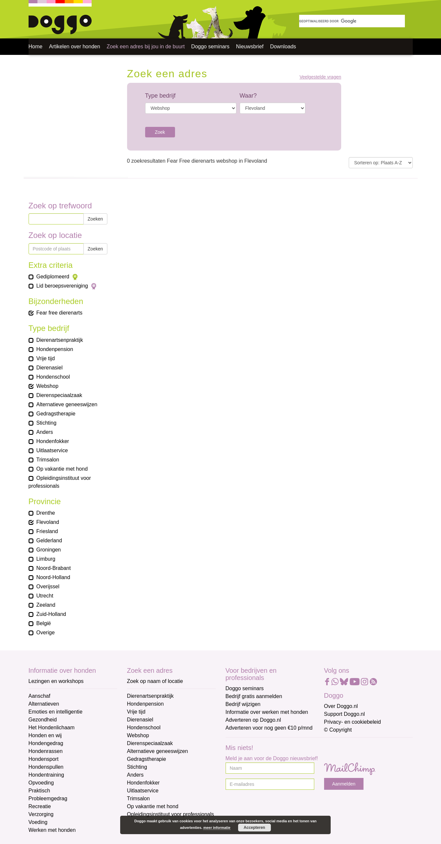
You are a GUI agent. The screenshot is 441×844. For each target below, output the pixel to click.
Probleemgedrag (48, 798)
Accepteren (254, 827)
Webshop (138, 735)
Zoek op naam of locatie (155, 681)
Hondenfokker (143, 782)
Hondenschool (144, 727)
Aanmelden (344, 783)
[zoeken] (352, 21)
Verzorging (41, 814)
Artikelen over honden (74, 46)
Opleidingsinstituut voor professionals (170, 814)
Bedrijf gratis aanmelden (254, 696)
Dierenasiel (140, 719)
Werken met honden (52, 830)
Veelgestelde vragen (320, 77)
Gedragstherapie (146, 759)
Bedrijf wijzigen (243, 704)
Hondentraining (46, 775)
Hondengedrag (46, 743)
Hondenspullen (46, 767)
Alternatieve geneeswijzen (157, 751)
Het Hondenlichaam (52, 727)
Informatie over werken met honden (267, 712)
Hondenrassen (46, 751)
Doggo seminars (210, 46)
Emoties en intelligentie (56, 712)
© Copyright (338, 730)
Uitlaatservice (143, 790)
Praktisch (39, 790)
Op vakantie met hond (153, 806)
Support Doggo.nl (344, 714)
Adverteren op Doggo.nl (253, 720)
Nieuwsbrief (250, 46)
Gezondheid (43, 719)
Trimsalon (138, 798)
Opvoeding (41, 782)
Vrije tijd (136, 712)
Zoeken (95, 219)
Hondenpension (145, 704)
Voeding (38, 822)
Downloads (283, 46)
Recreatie (40, 806)
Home (36, 46)
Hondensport (44, 759)
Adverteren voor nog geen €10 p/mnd (269, 728)
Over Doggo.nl (341, 706)
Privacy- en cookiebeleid (352, 722)
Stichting (137, 767)
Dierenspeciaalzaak (150, 743)
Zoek (160, 132)
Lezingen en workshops (56, 681)
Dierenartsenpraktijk (150, 696)
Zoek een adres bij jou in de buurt (146, 46)
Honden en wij (45, 735)
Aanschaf (40, 696)
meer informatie (217, 828)
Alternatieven (44, 704)
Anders (135, 775)
